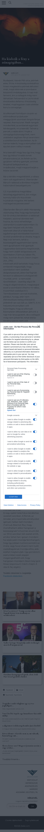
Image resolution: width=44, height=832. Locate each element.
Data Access (21, 505)
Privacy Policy (35, 505)
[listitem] (22, 369)
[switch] (35, 375)
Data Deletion (9, 505)
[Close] (39, 327)
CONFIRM (13, 497)
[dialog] (22, 416)
